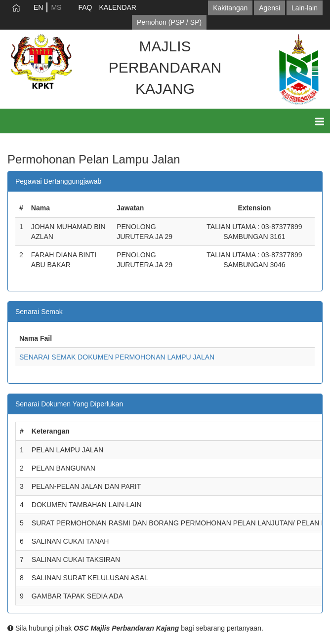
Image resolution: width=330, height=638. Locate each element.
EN (38, 7)
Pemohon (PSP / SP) (169, 22)
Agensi (269, 8)
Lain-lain (304, 8)
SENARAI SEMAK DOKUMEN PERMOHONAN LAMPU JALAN (116, 357)
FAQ (85, 7)
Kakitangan (230, 8)
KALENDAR (117, 7)
